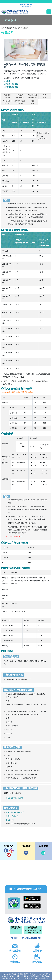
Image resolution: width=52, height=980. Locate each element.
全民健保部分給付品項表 (14, 798)
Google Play (32, 898)
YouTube (9, 855)
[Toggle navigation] (48, 11)
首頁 (2, 28)
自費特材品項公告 (12, 816)
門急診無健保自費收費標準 (32, 96)
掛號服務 (17, 28)
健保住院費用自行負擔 (7, 102)
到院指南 (26, 853)
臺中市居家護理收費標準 (19, 102)
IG (11, 850)
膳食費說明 (10, 820)
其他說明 (32, 102)
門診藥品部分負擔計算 (19, 96)
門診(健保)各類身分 (7, 96)
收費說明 (25, 28)
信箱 (43, 853)
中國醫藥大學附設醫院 (26, 920)
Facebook (6, 850)
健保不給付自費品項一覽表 (15, 812)
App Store (32, 906)
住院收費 (44, 96)
